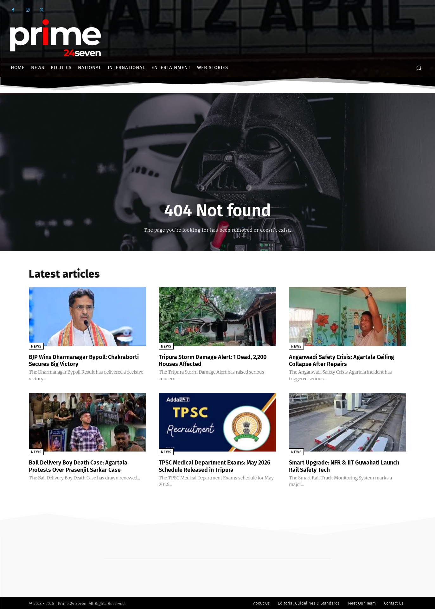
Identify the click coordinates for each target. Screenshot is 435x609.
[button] (418, 67)
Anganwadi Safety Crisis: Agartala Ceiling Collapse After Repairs (338, 360)
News (36, 346)
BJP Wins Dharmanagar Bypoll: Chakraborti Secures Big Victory (74, 360)
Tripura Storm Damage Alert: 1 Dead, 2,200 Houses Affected (211, 360)
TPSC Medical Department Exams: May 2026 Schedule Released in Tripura (214, 465)
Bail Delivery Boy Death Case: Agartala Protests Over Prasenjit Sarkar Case (84, 465)
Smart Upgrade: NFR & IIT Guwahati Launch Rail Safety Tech (340, 465)
